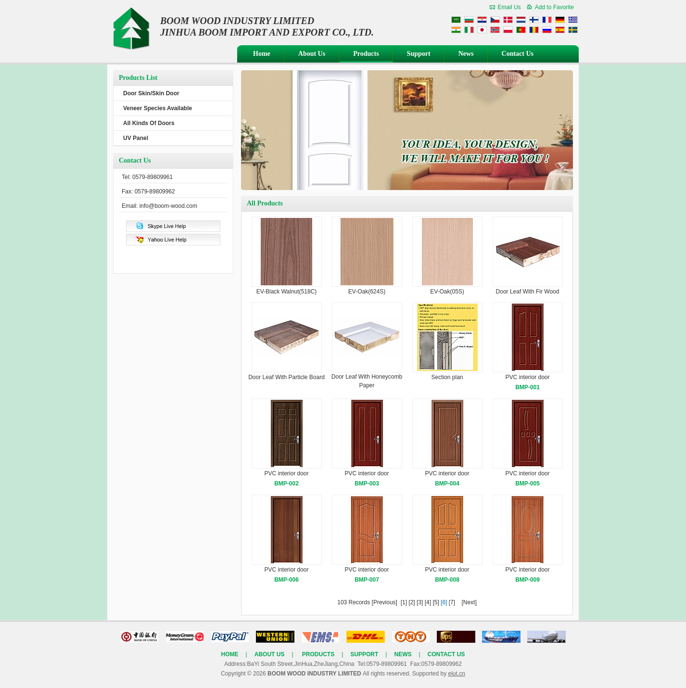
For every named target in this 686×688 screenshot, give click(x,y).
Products (366, 53)
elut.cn (456, 673)
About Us (311, 53)
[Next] (468, 602)
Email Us (509, 7)
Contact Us (518, 53)
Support (419, 53)
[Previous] (384, 602)
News (466, 53)
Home (261, 53)
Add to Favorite (554, 7)
